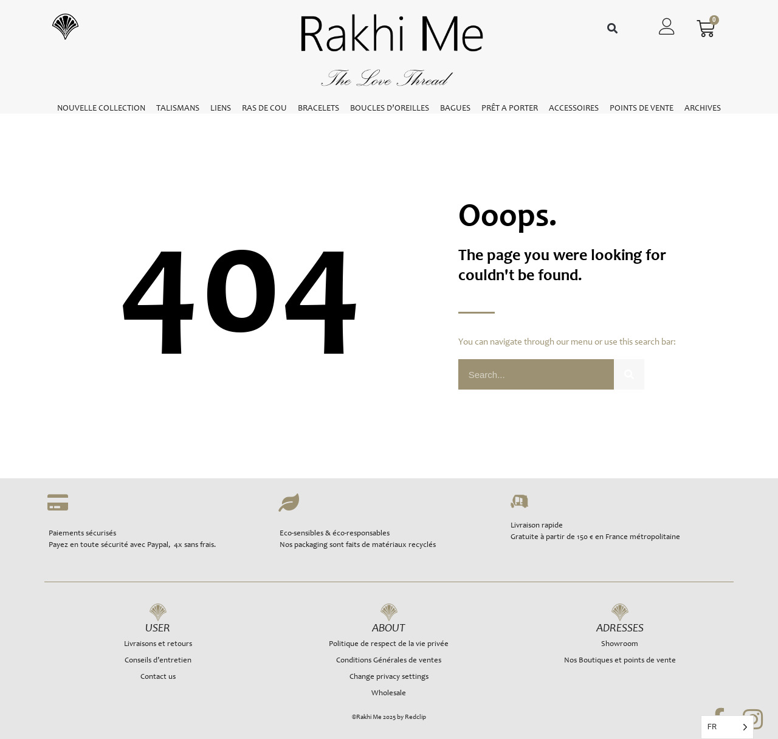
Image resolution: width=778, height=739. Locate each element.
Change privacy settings (389, 677)
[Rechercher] (629, 374)
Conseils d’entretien (158, 661)
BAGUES (455, 109)
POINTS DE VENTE (641, 109)
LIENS (220, 109)
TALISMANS (177, 109)
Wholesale (388, 694)
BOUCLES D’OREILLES (389, 109)
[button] (612, 28)
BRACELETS (318, 109)
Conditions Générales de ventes (388, 661)
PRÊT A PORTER (509, 109)
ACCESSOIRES (574, 109)
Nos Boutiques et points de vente (620, 661)
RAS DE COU (264, 109)
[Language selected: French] (727, 727)
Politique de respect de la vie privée (389, 644)
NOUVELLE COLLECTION (101, 109)
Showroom (619, 644)
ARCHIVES (702, 109)
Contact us (158, 677)
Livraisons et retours (158, 644)
